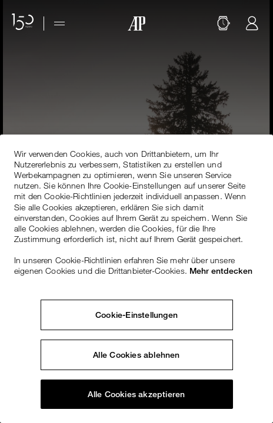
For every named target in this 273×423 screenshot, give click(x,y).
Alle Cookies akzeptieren (136, 394)
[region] (136, 279)
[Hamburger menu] (59, 23)
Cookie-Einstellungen (136, 315)
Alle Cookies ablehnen (136, 355)
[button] (223, 23)
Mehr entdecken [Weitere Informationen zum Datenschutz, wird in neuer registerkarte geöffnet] (220, 271)
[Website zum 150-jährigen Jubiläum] (23, 23)
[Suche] (223, 23)
